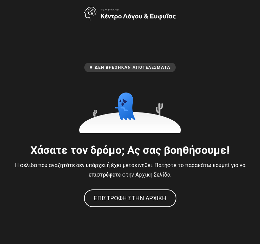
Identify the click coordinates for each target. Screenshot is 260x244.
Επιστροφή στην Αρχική (130, 198)
